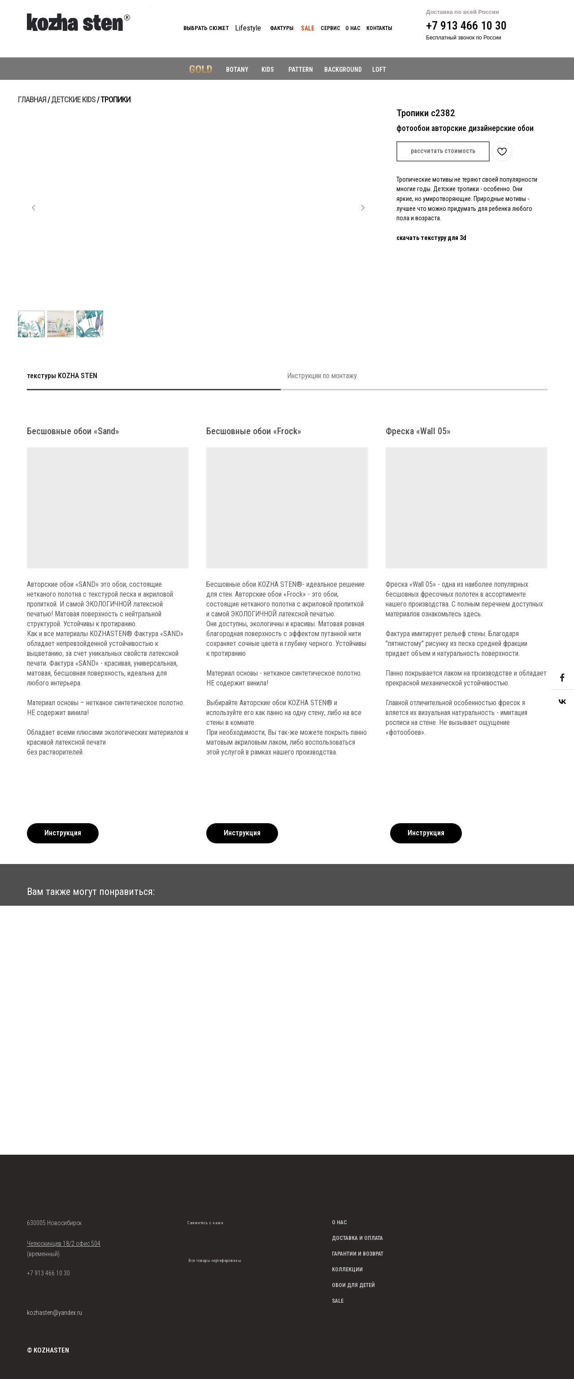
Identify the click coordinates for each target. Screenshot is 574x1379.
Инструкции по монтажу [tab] (322, 375)
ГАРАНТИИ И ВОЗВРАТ (357, 1254)
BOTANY (237, 69)
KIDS (267, 69)
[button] (443, 151)
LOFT (379, 69)
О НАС (339, 1222)
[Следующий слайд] (363, 207)
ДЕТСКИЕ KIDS (73, 99)
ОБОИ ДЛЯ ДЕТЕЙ (353, 1285)
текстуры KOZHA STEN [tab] (62, 375)
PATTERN (300, 69)
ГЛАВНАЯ (32, 99)
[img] (193, 1237)
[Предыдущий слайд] (33, 207)
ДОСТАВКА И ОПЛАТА (357, 1238)
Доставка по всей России (462, 12)
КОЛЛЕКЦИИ (347, 1269)
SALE (338, 1301)
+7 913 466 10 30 (466, 25)
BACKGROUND (343, 69)
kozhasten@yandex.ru (54, 1312)
